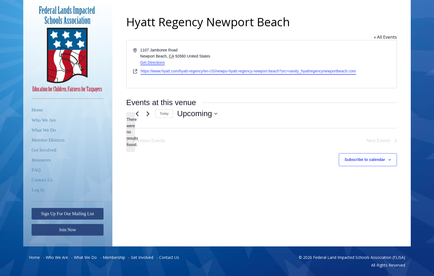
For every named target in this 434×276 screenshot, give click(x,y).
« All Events (385, 37)
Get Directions (152, 62)
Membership (114, 257)
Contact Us (42, 180)
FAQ (36, 170)
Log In (38, 189)
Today (164, 114)
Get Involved (44, 150)
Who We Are (44, 120)
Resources (41, 160)
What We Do (44, 130)
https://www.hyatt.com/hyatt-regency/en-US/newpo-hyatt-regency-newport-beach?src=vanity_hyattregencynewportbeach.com (248, 71)
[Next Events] (147, 113)
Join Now (67, 229)
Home (37, 110)
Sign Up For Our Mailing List (67, 213)
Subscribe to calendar (365, 159)
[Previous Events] (137, 113)
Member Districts (48, 140)
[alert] (130, 132)
